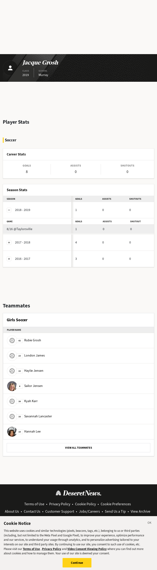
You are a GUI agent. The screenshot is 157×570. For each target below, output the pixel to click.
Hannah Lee (24, 431)
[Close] (150, 525)
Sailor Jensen (25, 386)
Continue (77, 565)
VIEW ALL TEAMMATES (78, 448)
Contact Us (32, 511)
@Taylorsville (19, 229)
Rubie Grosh (24, 340)
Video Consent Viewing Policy (87, 551)
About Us (12, 511)
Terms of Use (34, 504)
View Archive (140, 511)
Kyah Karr (22, 401)
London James (26, 355)
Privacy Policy (59, 504)
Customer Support (59, 511)
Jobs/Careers (89, 511)
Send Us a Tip (115, 511)
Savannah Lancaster (29, 416)
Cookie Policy (85, 504)
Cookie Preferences (116, 504)
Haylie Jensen (25, 370)
